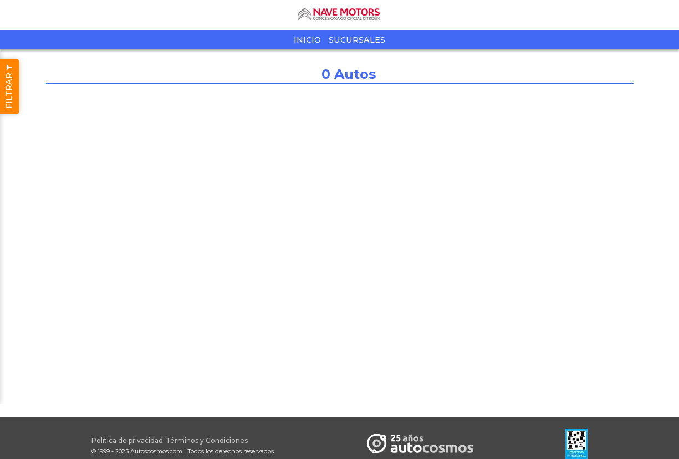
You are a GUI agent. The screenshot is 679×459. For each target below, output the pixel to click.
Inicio (307, 40)
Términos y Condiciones (207, 440)
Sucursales (357, 40)
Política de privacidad (127, 440)
